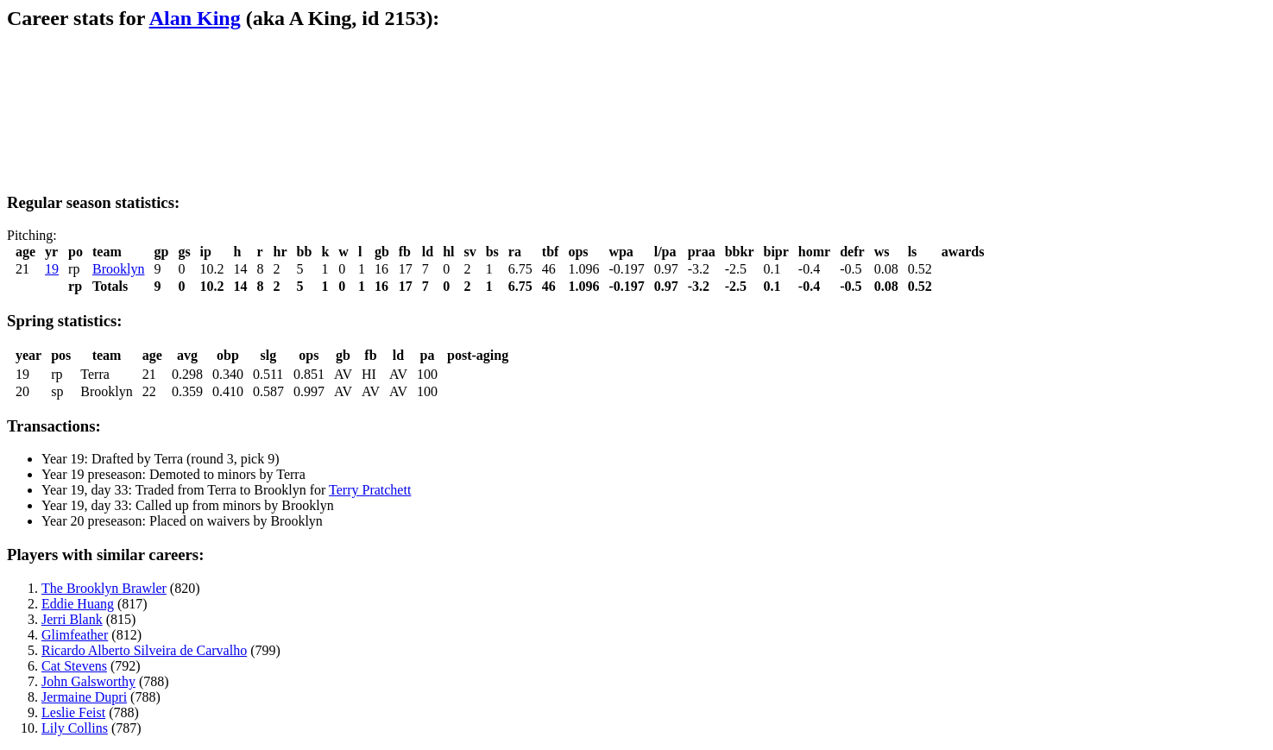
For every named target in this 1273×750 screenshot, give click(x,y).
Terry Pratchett (370, 489)
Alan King (195, 18)
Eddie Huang (77, 603)
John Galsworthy (88, 681)
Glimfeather (74, 634)
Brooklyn (118, 269)
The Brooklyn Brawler (104, 588)
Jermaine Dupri (84, 697)
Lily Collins (74, 728)
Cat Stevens (74, 666)
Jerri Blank (72, 619)
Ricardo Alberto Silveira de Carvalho (144, 650)
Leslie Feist (73, 712)
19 (52, 269)
